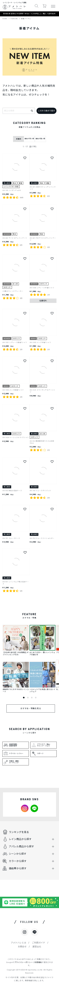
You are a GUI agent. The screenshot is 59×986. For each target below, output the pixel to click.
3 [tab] (32, 697)
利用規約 (38, 962)
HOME (4, 18)
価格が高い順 (40, 138)
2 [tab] (28, 697)
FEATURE (14, 18)
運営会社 (36, 946)
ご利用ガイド (38, 942)
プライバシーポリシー (23, 962)
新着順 (18, 139)
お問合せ (22, 946)
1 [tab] (24, 697)
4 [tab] (36, 697)
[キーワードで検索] (32, 111)
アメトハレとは (18, 942)
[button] (36, 6)
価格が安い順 (29, 138)
